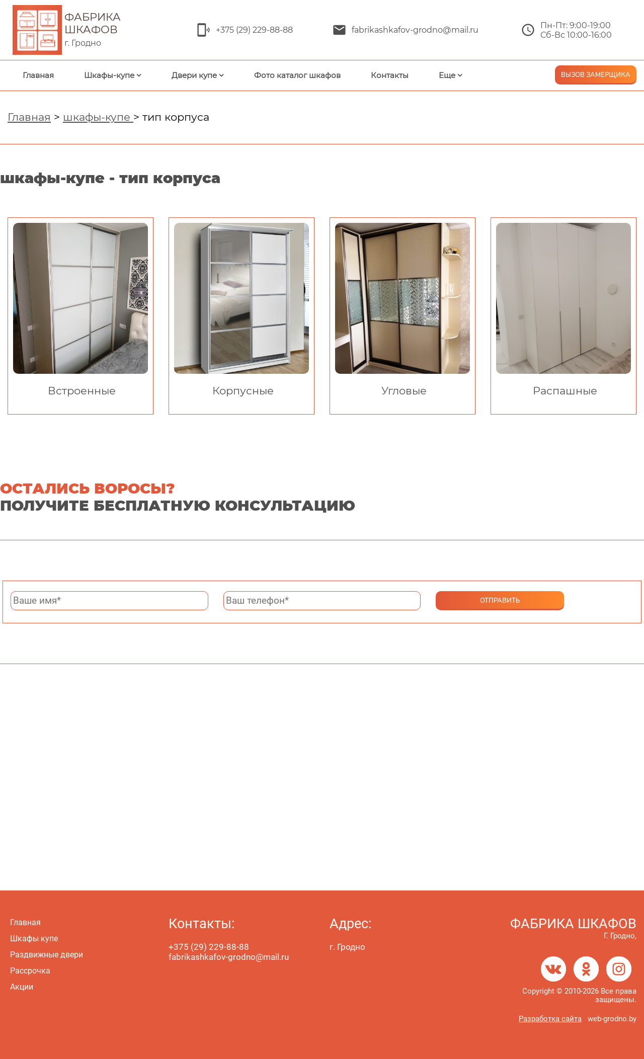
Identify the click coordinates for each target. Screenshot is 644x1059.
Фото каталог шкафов (297, 75)
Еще (447, 75)
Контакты (390, 75)
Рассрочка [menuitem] (30, 970)
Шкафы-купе (109, 75)
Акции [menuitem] (21, 987)
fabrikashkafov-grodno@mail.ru (415, 30)
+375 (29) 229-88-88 (254, 30)
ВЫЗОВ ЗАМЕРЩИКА (595, 74)
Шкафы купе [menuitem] (34, 938)
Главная (38, 75)
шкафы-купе (98, 117)
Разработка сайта (550, 1018)
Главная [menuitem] (25, 922)
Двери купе (194, 75)
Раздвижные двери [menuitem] (46, 954)
